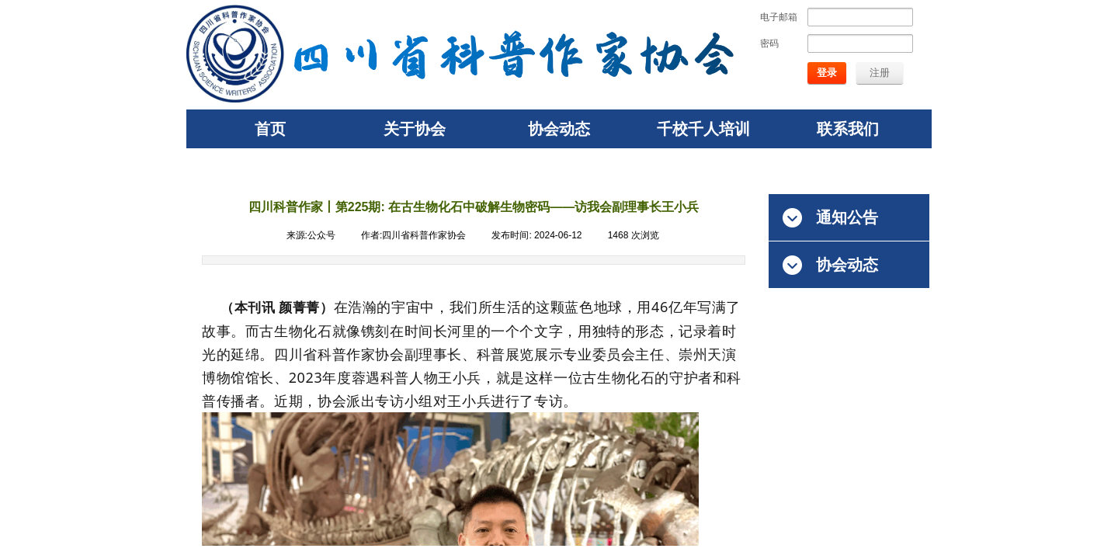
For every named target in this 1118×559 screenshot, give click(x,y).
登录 (827, 72)
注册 (880, 72)
